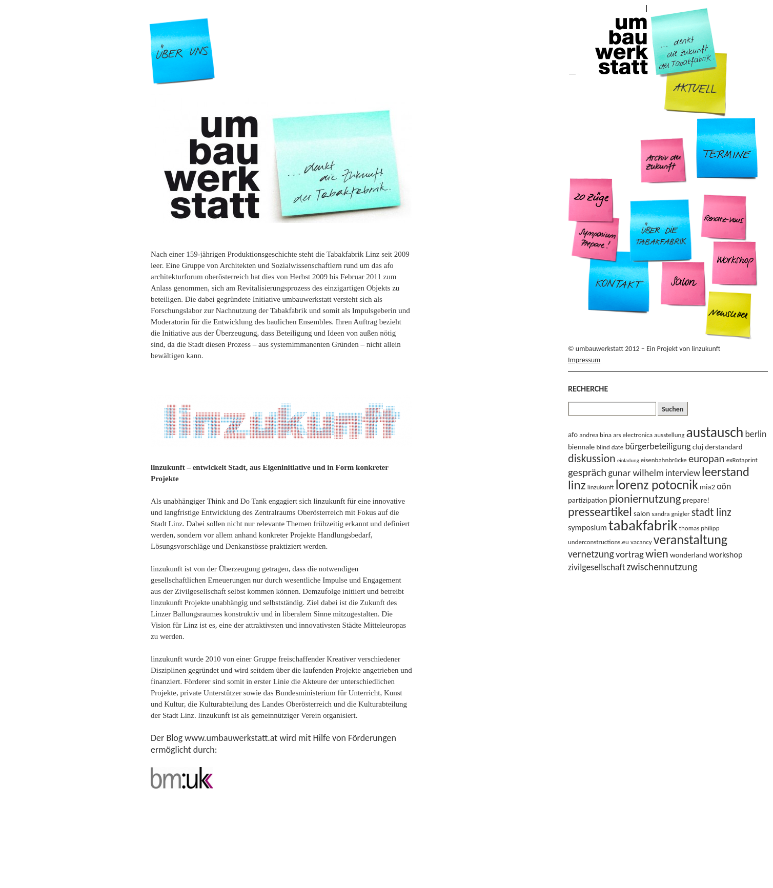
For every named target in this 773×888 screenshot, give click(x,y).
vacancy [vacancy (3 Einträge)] (641, 542)
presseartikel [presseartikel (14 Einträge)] (600, 511)
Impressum (584, 360)
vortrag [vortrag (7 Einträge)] (630, 554)
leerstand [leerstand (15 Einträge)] (725, 472)
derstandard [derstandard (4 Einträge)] (723, 446)
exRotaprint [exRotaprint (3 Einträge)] (742, 460)
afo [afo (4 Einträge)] (573, 434)
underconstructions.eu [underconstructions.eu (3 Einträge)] (598, 542)
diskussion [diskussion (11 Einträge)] (592, 458)
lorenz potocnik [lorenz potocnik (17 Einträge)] (657, 485)
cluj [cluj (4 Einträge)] (698, 446)
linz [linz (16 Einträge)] (577, 485)
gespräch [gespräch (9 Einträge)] (587, 472)
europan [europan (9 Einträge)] (706, 458)
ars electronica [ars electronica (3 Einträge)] (633, 435)
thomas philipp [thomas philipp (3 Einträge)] (699, 528)
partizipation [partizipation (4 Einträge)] (587, 500)
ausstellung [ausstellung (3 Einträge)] (669, 435)
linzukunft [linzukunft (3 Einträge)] (600, 487)
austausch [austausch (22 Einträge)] (715, 432)
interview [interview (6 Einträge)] (682, 473)
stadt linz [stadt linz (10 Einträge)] (711, 512)
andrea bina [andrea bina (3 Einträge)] (595, 435)
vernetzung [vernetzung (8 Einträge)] (591, 554)
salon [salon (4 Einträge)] (642, 513)
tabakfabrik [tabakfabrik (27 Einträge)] (642, 525)
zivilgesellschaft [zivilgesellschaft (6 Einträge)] (596, 567)
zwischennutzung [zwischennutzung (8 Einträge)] (662, 567)
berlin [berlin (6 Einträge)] (756, 434)
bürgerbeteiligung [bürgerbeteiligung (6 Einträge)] (658, 446)
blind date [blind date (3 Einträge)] (609, 447)
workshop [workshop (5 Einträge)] (726, 554)
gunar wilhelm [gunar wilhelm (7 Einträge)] (636, 473)
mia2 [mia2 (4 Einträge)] (707, 486)
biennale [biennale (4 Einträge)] (581, 446)
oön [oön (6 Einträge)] (724, 486)
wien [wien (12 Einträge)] (656, 553)
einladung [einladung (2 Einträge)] (628, 460)
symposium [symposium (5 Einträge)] (587, 527)
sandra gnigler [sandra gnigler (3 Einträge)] (670, 514)
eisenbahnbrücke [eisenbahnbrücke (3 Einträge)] (664, 460)
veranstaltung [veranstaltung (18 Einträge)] (690, 539)
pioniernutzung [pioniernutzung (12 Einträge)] (645, 498)
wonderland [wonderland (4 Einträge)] (688, 555)
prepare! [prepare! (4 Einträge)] (696, 500)
